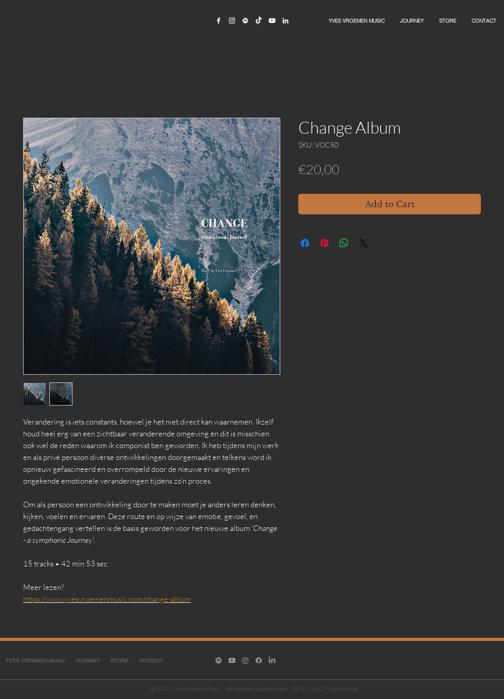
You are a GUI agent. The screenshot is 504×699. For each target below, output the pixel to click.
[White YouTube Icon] (272, 20)
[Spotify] (218, 660)
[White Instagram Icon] (232, 20)
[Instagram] (245, 660)
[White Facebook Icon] (218, 20)
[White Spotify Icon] (245, 20)
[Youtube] (232, 660)
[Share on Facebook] (305, 243)
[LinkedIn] (272, 660)
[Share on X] (363, 243)
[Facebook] (259, 660)
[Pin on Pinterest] (324, 243)
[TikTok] (259, 20)
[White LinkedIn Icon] (285, 20)
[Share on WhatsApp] (344, 243)
